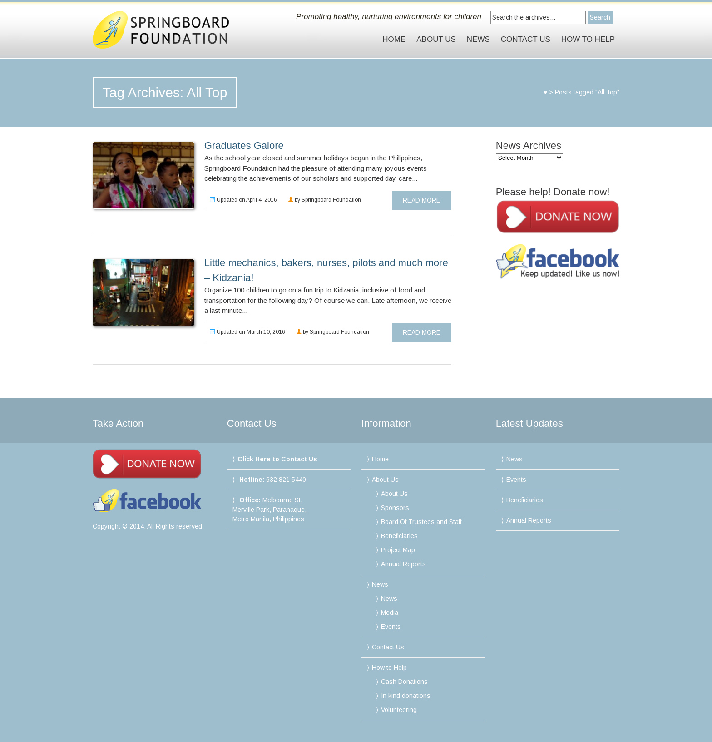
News (478, 39)
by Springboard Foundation (324, 200)
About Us (436, 39)
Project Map (398, 550)
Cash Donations (404, 681)
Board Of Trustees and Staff (421, 521)
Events (391, 626)
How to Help (588, 39)
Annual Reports (403, 564)
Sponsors (395, 507)
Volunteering (399, 709)
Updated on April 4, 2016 (243, 200)
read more (421, 200)
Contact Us (525, 39)
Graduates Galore (244, 145)
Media (389, 612)
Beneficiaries (399, 535)
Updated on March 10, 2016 (247, 332)
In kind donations (405, 695)
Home (393, 39)
